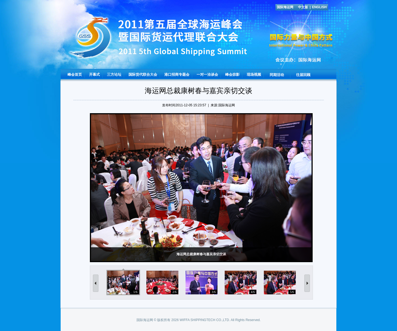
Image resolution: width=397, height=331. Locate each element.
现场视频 (254, 74)
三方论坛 (114, 74)
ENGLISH (319, 7)
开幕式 (94, 74)
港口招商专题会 (176, 74)
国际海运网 (285, 7)
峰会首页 (75, 74)
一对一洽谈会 (207, 74)
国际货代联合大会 (142, 74)
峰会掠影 (232, 74)
